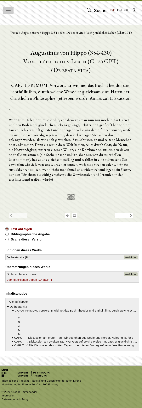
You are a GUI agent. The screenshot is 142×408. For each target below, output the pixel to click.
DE (113, 10)
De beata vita (75, 33)
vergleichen (131, 257)
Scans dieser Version (27, 239)
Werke (14, 33)
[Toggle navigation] (8, 10)
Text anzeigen (21, 229)
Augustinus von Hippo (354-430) (42, 33)
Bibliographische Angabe (30, 234)
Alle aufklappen (19, 301)
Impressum (8, 395)
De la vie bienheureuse (22, 274)
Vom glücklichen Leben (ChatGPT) (29, 279)
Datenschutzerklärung (15, 399)
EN (119, 10)
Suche (96, 10)
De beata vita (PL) (19, 257)
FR (126, 10)
